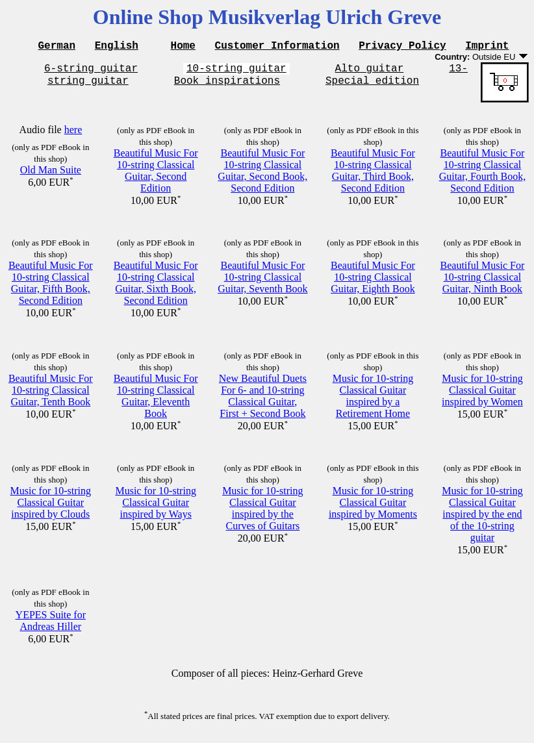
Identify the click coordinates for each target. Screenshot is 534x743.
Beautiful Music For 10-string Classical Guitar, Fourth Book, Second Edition (482, 176)
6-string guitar (91, 71)
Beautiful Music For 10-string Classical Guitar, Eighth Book (373, 283)
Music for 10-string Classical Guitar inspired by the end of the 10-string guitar (482, 520)
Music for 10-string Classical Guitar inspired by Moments (373, 508)
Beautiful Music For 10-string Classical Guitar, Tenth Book (50, 396)
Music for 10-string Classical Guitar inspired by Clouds (50, 508)
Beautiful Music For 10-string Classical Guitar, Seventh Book (262, 283)
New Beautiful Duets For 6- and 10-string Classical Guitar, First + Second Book (263, 402)
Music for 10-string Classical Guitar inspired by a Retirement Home (373, 402)
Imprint (487, 47)
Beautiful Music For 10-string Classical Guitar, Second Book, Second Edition (262, 176)
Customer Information (277, 47)
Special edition (372, 86)
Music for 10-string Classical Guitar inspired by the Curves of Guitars (262, 514)
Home (183, 47)
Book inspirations (227, 86)
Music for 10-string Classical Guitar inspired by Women (482, 396)
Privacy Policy (402, 47)
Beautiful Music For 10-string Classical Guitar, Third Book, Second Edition (373, 176)
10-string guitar (236, 71)
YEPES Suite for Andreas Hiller (51, 626)
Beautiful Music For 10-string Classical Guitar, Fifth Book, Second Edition (50, 289)
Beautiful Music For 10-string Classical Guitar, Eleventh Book (156, 402)
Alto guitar (369, 71)
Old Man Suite (50, 175)
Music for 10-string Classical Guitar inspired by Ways (155, 508)
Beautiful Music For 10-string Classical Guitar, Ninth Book (482, 283)
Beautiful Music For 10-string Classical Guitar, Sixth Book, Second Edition (156, 289)
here (73, 135)
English (116, 47)
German (57, 47)
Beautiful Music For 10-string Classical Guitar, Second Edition (156, 176)
